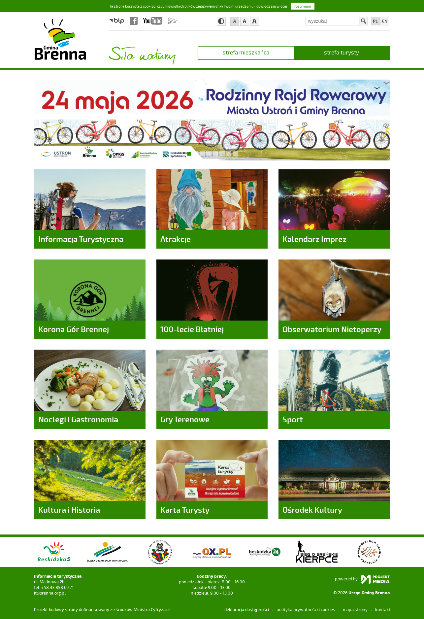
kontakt (382, 609)
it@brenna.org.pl (50, 593)
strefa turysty (341, 52)
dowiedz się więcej (271, 6)
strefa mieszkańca (246, 52)
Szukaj (363, 21)
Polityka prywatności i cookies (306, 609)
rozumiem (302, 6)
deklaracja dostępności (246, 609)
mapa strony (355, 609)
